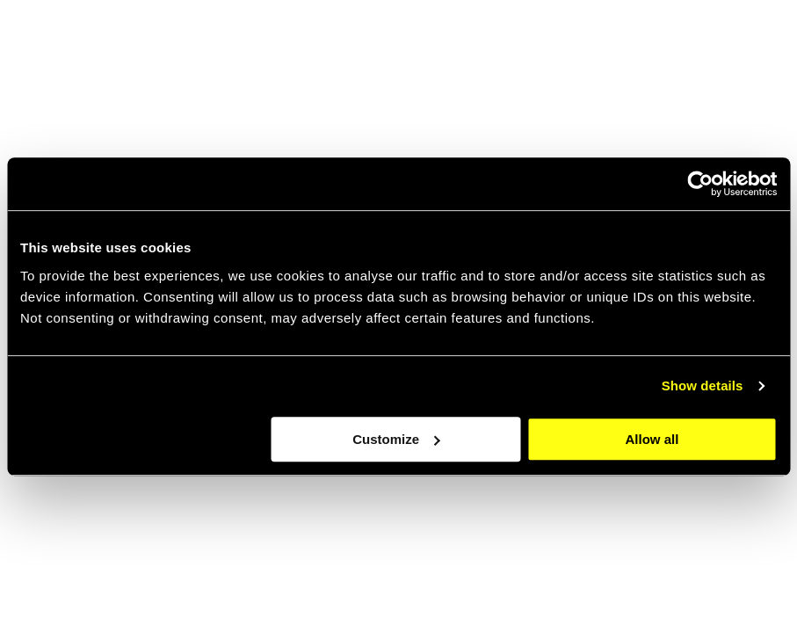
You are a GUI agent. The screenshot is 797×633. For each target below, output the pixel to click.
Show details (702, 385)
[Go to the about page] (579, 503)
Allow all (652, 439)
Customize (396, 439)
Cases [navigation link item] (651, 44)
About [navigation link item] (511, 44)
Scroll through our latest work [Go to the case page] (158, 581)
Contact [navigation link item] (730, 44)
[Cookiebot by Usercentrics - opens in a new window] (700, 184)
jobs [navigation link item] (581, 44)
